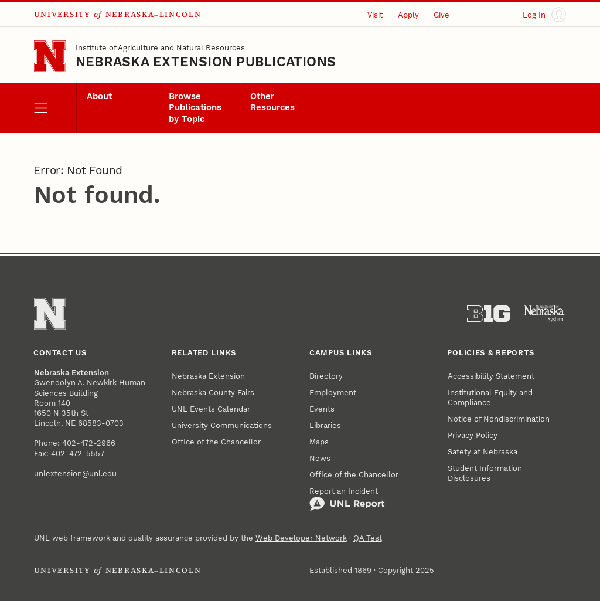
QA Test (367, 538)
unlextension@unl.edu (75, 473)
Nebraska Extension (208, 376)
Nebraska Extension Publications (206, 62)
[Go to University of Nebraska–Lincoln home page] (50, 56)
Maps (319, 441)
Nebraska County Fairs (213, 392)
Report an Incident (347, 499)
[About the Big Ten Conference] (488, 314)
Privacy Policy (472, 435)
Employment (332, 392)
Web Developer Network (301, 538)
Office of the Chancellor (216, 441)
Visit (375, 15)
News (319, 458)
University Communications (222, 425)
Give (441, 15)
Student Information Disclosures (485, 473)
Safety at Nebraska (482, 451)
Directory (326, 376)
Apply (408, 15)
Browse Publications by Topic (195, 107)
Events (322, 409)
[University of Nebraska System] (544, 314)
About (99, 96)
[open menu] (55, 108)
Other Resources (272, 102)
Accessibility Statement (491, 376)
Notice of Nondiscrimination (499, 419)
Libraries (325, 425)
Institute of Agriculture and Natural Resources (160, 47)
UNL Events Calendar (211, 409)
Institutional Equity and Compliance (490, 397)
